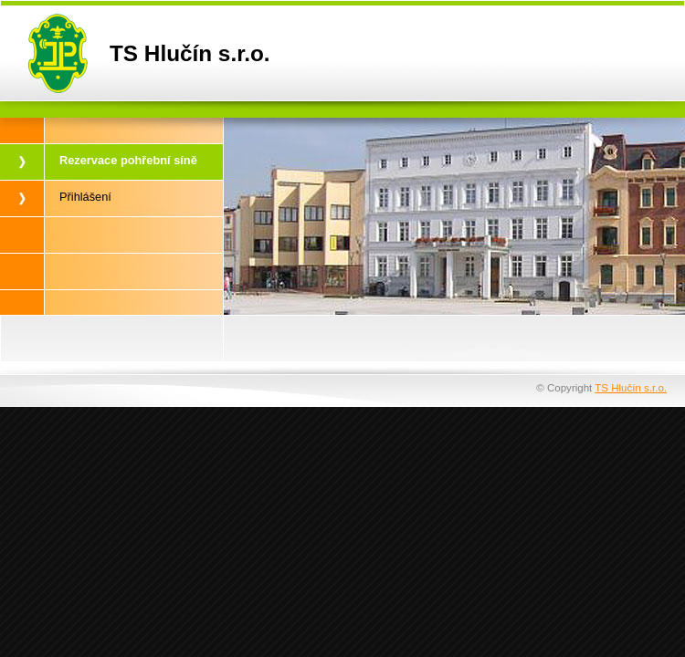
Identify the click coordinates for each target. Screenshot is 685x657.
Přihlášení (85, 196)
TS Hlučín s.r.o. (631, 387)
